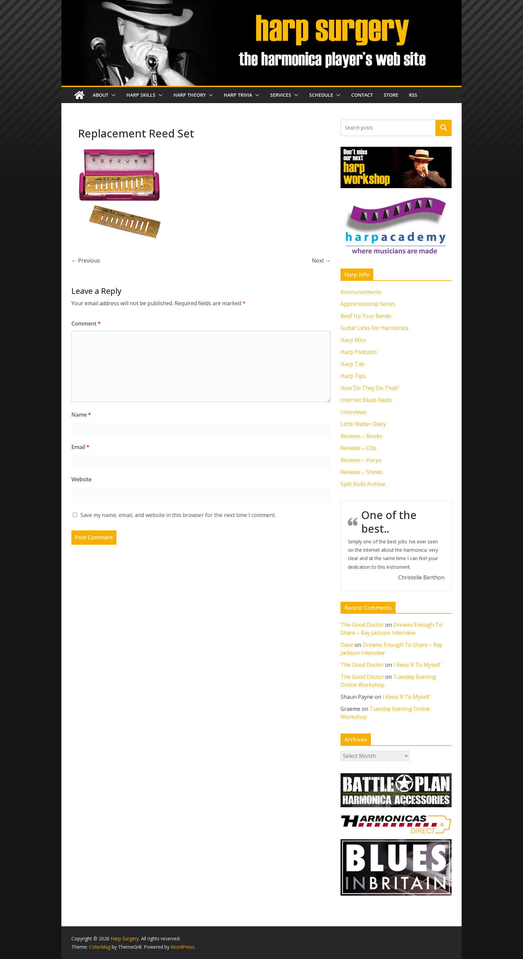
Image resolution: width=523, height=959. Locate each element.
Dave (347, 644)
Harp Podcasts (359, 352)
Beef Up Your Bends (366, 316)
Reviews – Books (361, 436)
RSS (413, 95)
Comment (86, 323)
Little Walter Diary (363, 424)
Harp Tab (353, 364)
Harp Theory (189, 95)
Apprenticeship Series (368, 304)
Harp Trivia (238, 95)
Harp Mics (353, 340)
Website (81, 479)
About (100, 95)
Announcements (361, 292)
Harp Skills (140, 95)
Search (444, 127)
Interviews (354, 412)
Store (391, 95)
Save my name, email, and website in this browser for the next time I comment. (178, 515)
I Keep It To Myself (416, 664)
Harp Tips (353, 376)
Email (80, 447)
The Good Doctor (362, 624)
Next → (321, 260)
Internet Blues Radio (366, 400)
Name (81, 414)
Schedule (321, 95)
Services (280, 95)
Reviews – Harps (361, 460)
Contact (362, 95)
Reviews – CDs (358, 448)
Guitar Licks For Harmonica (374, 328)
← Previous (85, 260)
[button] (112, 95)
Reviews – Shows (362, 472)
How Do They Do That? (370, 388)
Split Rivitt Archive (363, 484)
